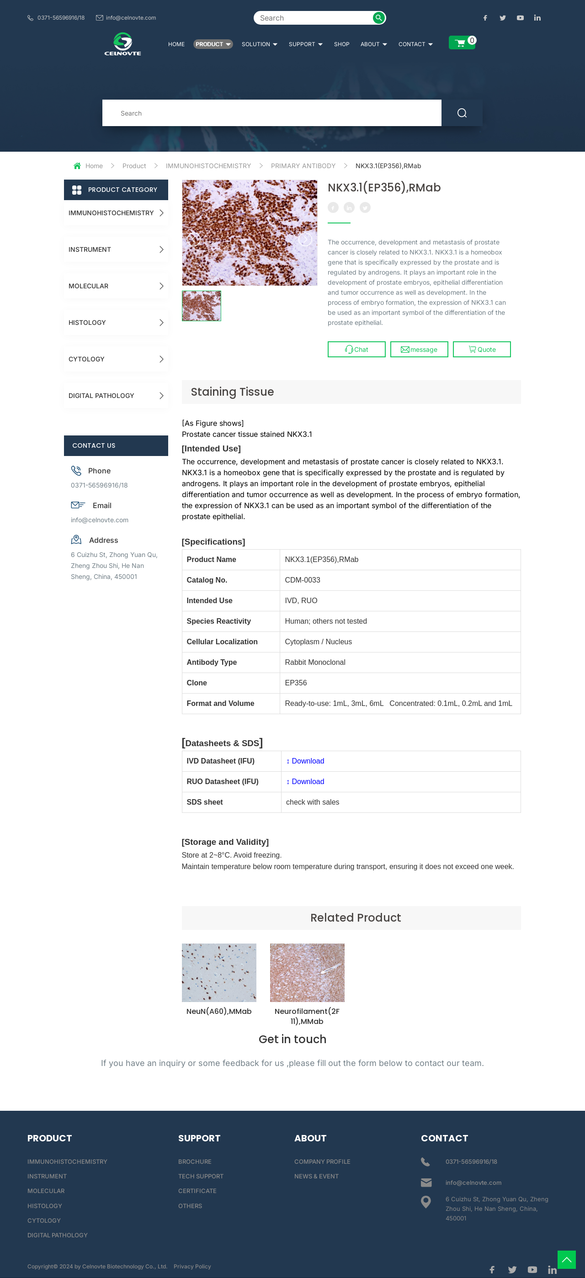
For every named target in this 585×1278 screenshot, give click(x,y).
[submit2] (379, 18)
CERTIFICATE (197, 1190)
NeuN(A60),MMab (219, 1011)
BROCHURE (195, 1161)
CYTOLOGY (87, 359)
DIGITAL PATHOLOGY (101, 395)
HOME (176, 44)
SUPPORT (306, 44)
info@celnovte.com (131, 17)
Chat (356, 349)
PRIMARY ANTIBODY (303, 166)
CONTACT (416, 44)
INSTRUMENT (90, 249)
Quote (482, 349)
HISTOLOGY (87, 322)
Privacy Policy (192, 1266)
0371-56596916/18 (61, 17)
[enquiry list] (462, 42)
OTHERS (190, 1205)
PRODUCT (213, 44)
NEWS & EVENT (316, 1176)
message (419, 349)
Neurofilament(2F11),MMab (307, 1016)
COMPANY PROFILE (322, 1161)
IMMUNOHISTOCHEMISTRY (208, 166)
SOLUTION (260, 44)
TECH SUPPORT (200, 1176)
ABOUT (374, 44)
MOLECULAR (88, 286)
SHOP (342, 44)
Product (134, 166)
